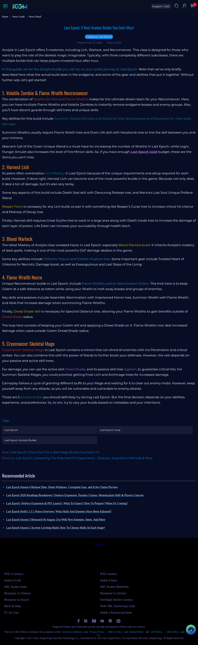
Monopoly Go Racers (16, 599)
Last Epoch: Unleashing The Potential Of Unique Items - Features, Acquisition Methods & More (84, 458)
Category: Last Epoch (99, 36)
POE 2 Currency (14, 574)
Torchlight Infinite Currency (116, 599)
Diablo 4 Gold (12, 580)
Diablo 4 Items (108, 580)
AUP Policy (156, 631)
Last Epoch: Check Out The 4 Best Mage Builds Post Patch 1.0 (54, 452)
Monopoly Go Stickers (113, 593)
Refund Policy (136, 631)
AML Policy (173, 631)
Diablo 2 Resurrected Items (116, 612)
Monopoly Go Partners (17, 593)
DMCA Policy (115, 631)
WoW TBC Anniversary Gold (117, 606)
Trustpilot (99, 544)
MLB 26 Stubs (12, 606)
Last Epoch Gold (110, 430)
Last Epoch (11, 430)
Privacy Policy (96, 631)
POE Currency (108, 574)
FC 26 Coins (11, 612)
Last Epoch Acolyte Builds (20, 440)
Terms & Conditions (72, 631)
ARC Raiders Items (15, 586)
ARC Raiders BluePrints (114, 586)
